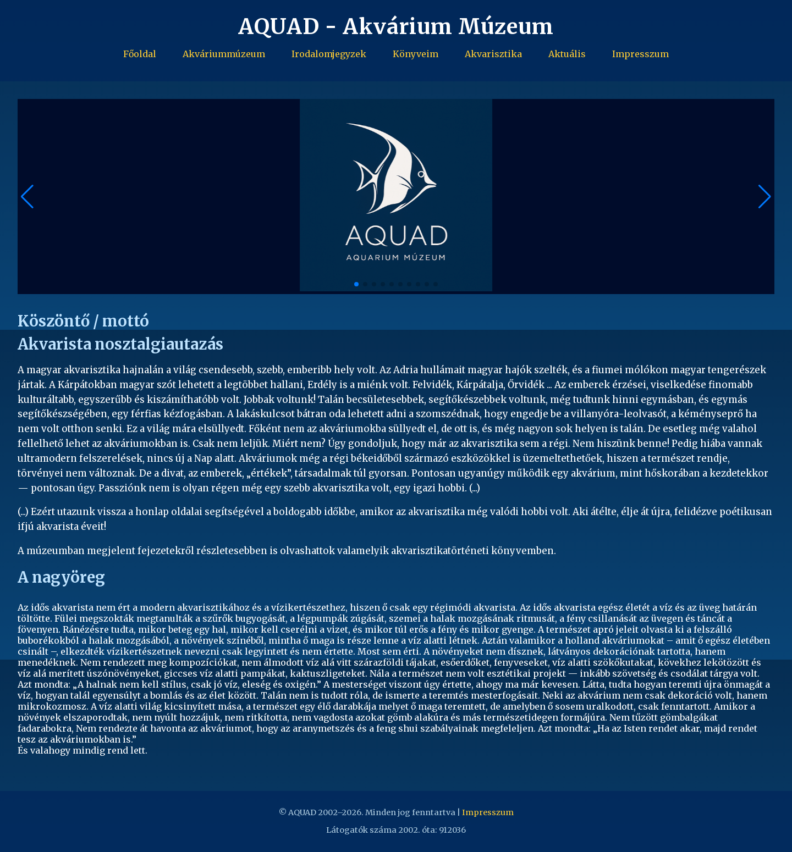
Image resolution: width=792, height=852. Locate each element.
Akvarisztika (493, 53)
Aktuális (567, 53)
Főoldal (139, 53)
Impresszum (640, 53)
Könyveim (415, 53)
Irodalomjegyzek (329, 53)
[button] (764, 197)
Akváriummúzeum (224, 53)
